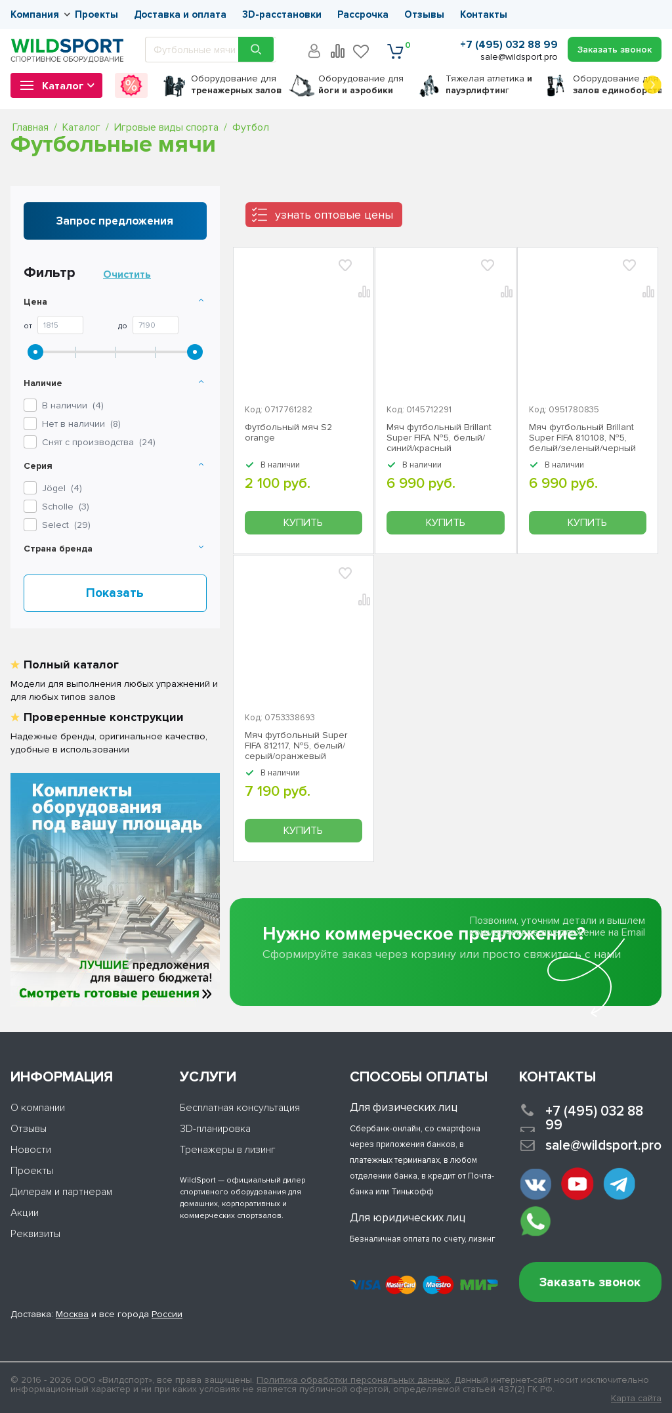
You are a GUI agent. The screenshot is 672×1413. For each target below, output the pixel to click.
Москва (72, 1314)
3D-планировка (215, 1128)
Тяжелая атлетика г (489, 84)
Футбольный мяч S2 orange (288, 432)
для (236, 84)
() (62, 488)
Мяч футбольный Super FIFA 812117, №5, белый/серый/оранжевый (296, 746)
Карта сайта (636, 1398)
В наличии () (73, 405)
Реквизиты (35, 1233)
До (122, 326)
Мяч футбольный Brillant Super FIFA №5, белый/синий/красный (439, 438)
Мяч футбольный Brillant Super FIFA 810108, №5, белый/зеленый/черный (582, 438)
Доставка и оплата (180, 14)
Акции (24, 1212)
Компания (34, 14)
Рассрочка (362, 14)
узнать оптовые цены (334, 214)
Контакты (483, 14)
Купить (303, 522)
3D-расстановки (282, 14)
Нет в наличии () (81, 423)
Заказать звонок (589, 1282)
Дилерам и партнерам (61, 1191)
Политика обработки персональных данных (353, 1379)
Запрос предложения (114, 221)
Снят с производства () (99, 442)
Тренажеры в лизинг (228, 1149)
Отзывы (424, 14)
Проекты (96, 14)
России (167, 1314)
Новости (30, 1149)
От (28, 326)
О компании (37, 1107)
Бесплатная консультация (240, 1107)
